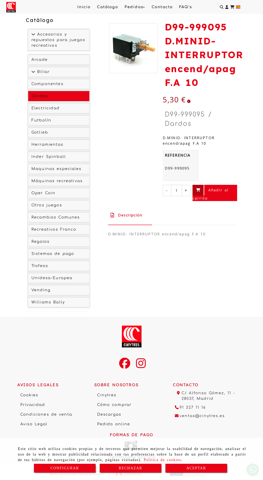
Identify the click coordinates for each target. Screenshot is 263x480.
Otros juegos (46, 205)
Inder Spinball (48, 157)
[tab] (130, 215)
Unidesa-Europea (51, 278)
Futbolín (41, 120)
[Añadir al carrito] (215, 193)
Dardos (39, 96)
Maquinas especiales (56, 169)
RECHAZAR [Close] (130, 468)
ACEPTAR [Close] (196, 468)
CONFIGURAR (65, 468)
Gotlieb (39, 132)
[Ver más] (33, 72)
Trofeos (39, 266)
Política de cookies (162, 460)
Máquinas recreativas (57, 181)
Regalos (40, 241)
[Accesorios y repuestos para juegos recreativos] (33, 34)
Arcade (39, 60)
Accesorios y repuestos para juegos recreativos (58, 39)
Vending (41, 290)
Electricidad (45, 108)
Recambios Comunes (55, 217)
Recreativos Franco (53, 229)
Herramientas (47, 144)
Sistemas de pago (52, 254)
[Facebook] (124, 365)
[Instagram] (141, 365)
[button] (226, 7)
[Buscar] (221, 7)
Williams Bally (48, 302)
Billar (42, 72)
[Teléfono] (190, 407)
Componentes (47, 84)
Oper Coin (43, 193)
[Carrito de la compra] (232, 7)
